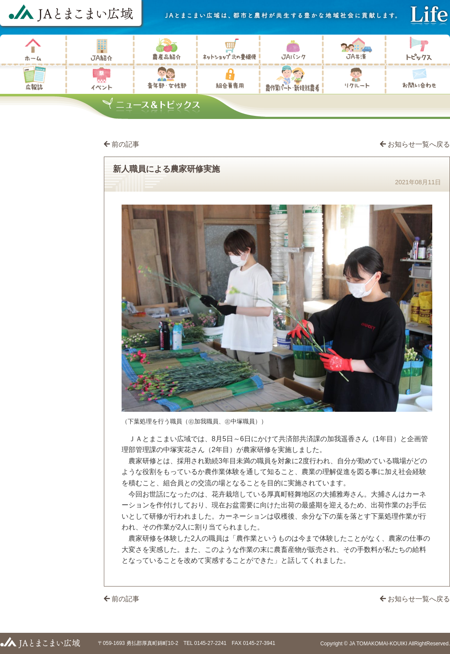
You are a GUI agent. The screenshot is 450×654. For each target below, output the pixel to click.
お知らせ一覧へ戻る (415, 144)
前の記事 (125, 144)
